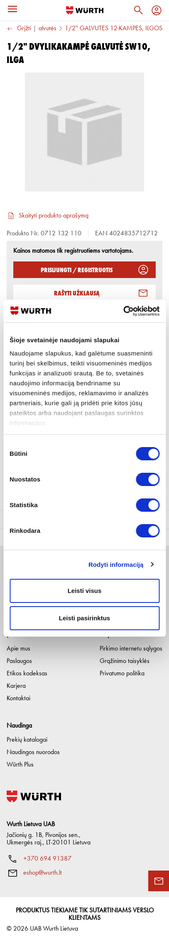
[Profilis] (156, 10)
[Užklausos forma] (158, 881)
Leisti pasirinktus (84, 618)
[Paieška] (138, 10)
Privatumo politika (122, 667)
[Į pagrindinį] (84, 10)
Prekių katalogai (27, 733)
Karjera (16, 679)
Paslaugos (19, 654)
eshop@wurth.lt (42, 866)
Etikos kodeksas (27, 667)
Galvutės (45, 28)
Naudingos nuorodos (33, 746)
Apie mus (18, 642)
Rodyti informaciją (116, 564)
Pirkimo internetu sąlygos (131, 642)
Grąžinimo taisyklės (124, 654)
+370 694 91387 (47, 852)
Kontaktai (18, 692)
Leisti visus (85, 590)
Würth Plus (20, 758)
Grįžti (19, 29)
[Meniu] (12, 9)
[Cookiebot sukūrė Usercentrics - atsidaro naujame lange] (123, 311)
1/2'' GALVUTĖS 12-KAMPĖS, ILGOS (113, 28)
